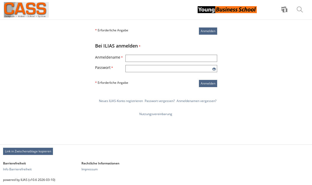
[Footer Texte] (156, 179)
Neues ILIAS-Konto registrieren (121, 101)
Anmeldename (109, 57)
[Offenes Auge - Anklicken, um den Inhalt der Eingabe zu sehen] (214, 69)
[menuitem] (285, 9)
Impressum (89, 169)
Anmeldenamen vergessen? (196, 101)
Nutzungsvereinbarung (155, 114)
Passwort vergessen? (160, 101)
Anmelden (208, 31)
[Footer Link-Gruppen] (156, 166)
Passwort (104, 67)
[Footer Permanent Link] (156, 151)
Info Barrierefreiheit (17, 169)
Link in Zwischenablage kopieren (28, 151)
